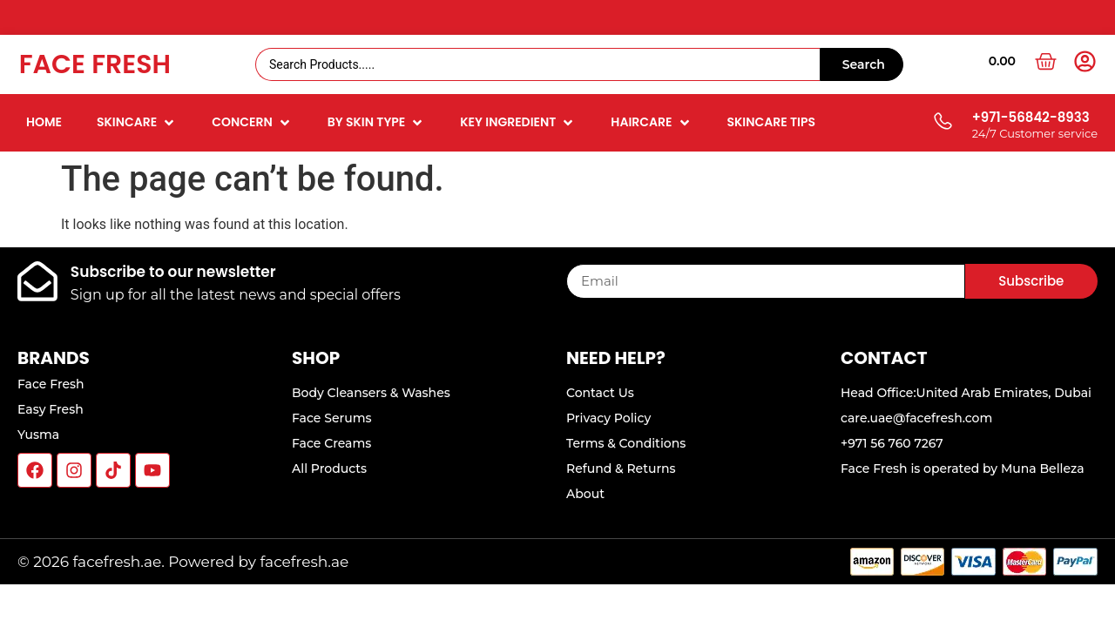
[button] (137, 122)
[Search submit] (861, 64)
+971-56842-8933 (1031, 117)
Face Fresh (95, 64)
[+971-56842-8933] (942, 122)
